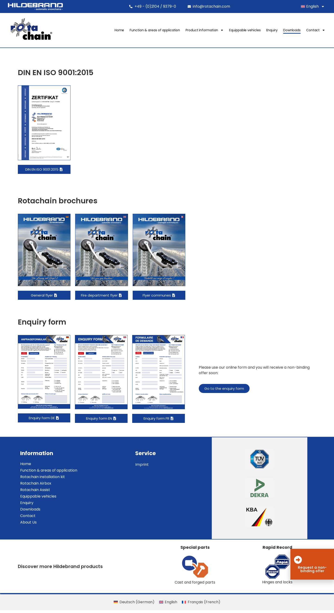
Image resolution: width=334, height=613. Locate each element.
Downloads (293, 30)
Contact (317, 30)
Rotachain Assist (33, 492)
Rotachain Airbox (34, 486)
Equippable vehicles (246, 30)
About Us (27, 525)
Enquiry (273, 30)
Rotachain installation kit (41, 479)
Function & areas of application (157, 30)
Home (121, 30)
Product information (206, 30)
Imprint (144, 467)
